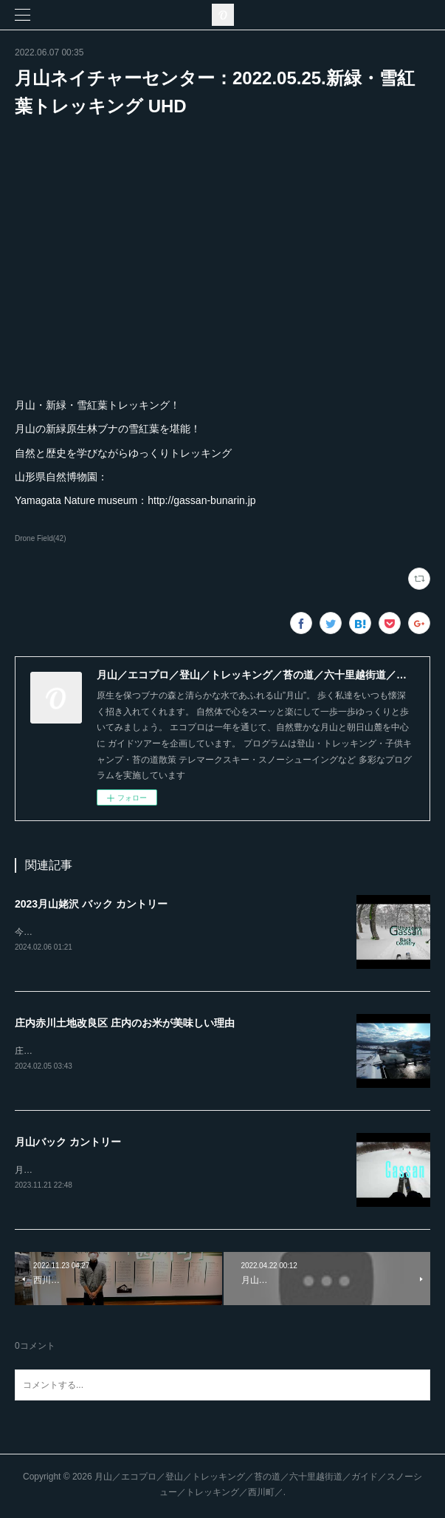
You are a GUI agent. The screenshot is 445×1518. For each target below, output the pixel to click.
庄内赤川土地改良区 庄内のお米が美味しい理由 (125, 1023)
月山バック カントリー (68, 1144)
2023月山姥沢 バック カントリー (91, 904)
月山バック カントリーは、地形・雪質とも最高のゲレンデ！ (135, 1172)
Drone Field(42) (40, 538)
